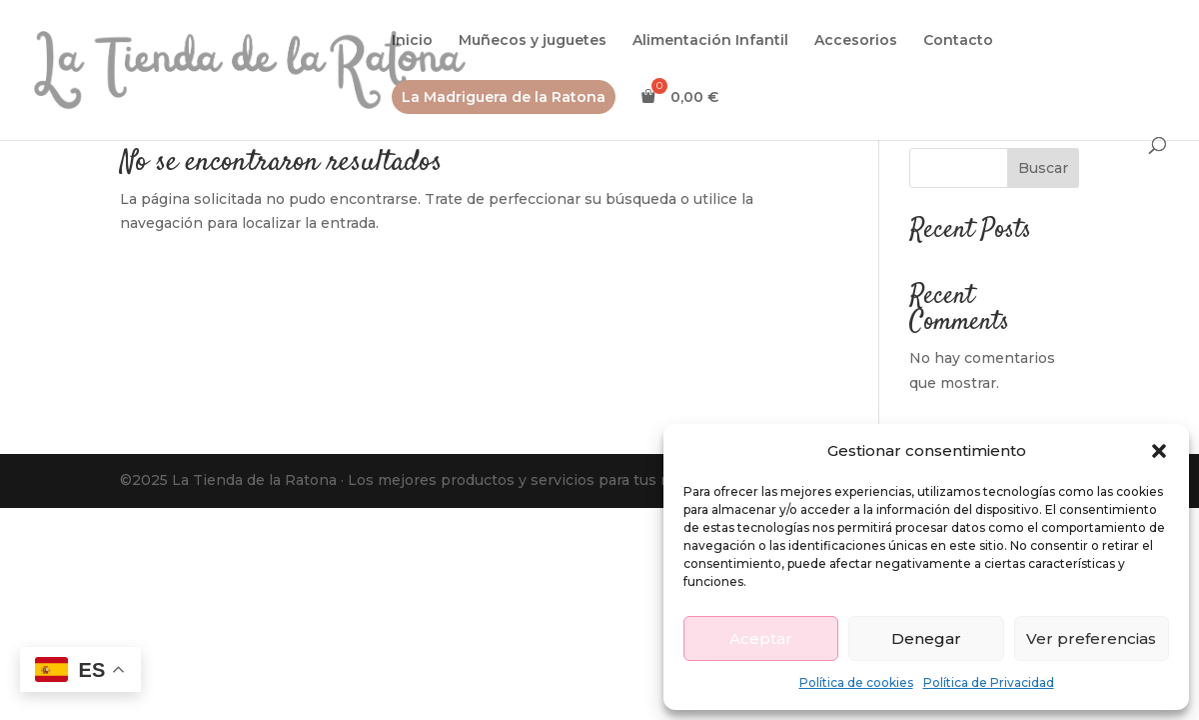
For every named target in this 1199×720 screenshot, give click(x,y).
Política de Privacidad (988, 682)
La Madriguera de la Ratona (503, 97)
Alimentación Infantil (710, 41)
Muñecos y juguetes (532, 41)
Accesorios (855, 41)
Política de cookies (856, 682)
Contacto (958, 41)
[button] (1159, 451)
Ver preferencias (1091, 638)
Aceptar (760, 638)
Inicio (412, 41)
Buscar (1043, 168)
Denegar (926, 638)
